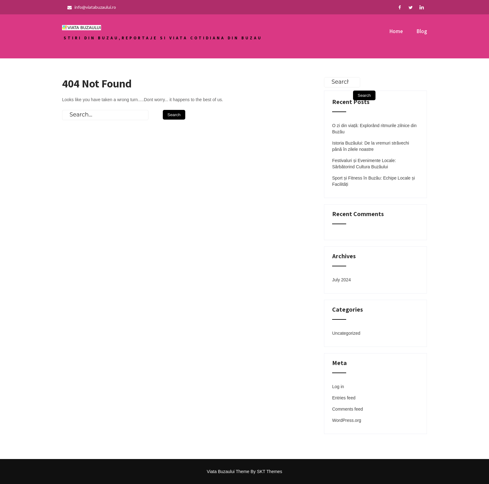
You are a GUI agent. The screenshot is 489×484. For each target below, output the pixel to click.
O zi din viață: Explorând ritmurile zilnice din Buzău (374, 128)
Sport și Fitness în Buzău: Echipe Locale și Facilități (373, 181)
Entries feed (344, 397)
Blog (422, 31)
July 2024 (341, 279)
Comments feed (347, 409)
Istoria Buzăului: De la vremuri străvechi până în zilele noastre (370, 146)
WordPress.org (346, 420)
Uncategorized (346, 333)
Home (396, 31)
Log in (338, 386)
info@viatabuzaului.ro (91, 7)
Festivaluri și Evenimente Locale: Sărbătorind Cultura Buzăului (364, 163)
